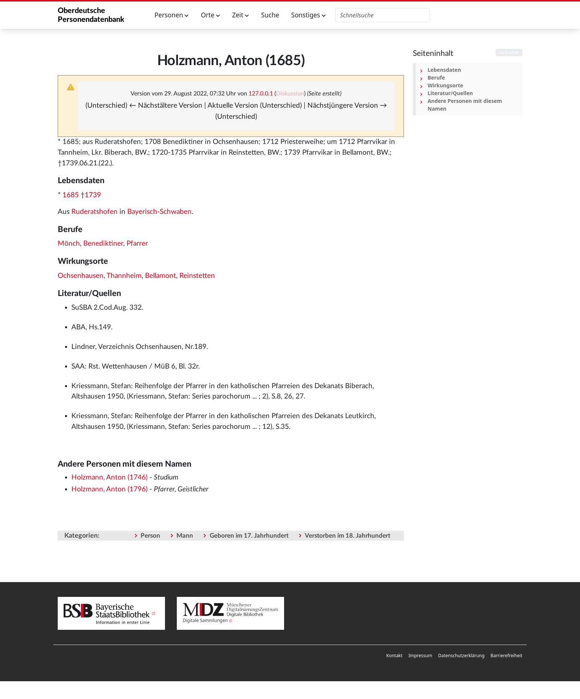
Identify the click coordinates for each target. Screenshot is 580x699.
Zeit (240, 15)
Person (150, 535)
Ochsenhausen (81, 275)
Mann (184, 535)
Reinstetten (197, 275)
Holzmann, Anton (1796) (109, 489)
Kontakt (394, 655)
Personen (172, 15)
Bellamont (160, 275)
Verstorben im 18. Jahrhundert (347, 535)
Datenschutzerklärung (461, 655)
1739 (93, 195)
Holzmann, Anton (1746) (109, 477)
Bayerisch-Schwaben (159, 211)
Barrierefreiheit (506, 655)
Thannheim (124, 275)
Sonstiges (308, 15)
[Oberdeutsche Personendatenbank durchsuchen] (382, 15)
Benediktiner (103, 243)
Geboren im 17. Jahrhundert (249, 535)
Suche (270, 15)
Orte (210, 15)
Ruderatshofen (94, 211)
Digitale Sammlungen (205, 620)
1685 (71, 195)
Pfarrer (137, 243)
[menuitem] (394, 655)
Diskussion (290, 94)
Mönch (69, 243)
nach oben (509, 52)
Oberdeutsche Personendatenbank (91, 15)
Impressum (420, 655)
